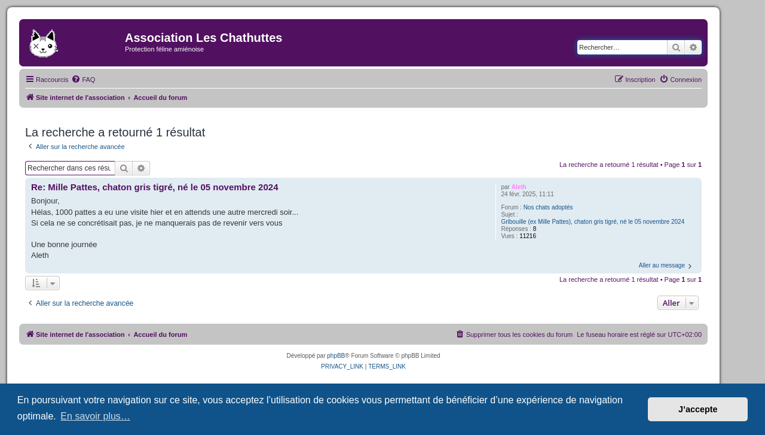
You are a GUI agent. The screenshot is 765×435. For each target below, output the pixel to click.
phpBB (336, 355)
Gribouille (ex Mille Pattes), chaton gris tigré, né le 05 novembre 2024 (592, 221)
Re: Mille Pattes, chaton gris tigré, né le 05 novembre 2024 (154, 187)
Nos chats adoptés (548, 207)
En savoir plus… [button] (95, 416)
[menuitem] (83, 79)
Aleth (519, 187)
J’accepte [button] (698, 409)
